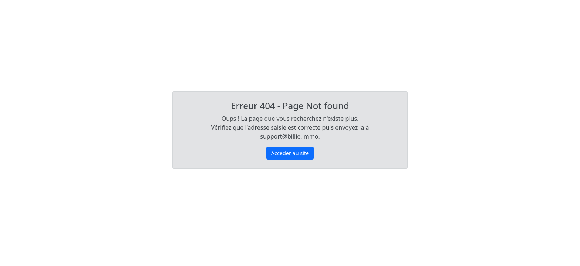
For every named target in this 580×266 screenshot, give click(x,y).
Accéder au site (290, 153)
